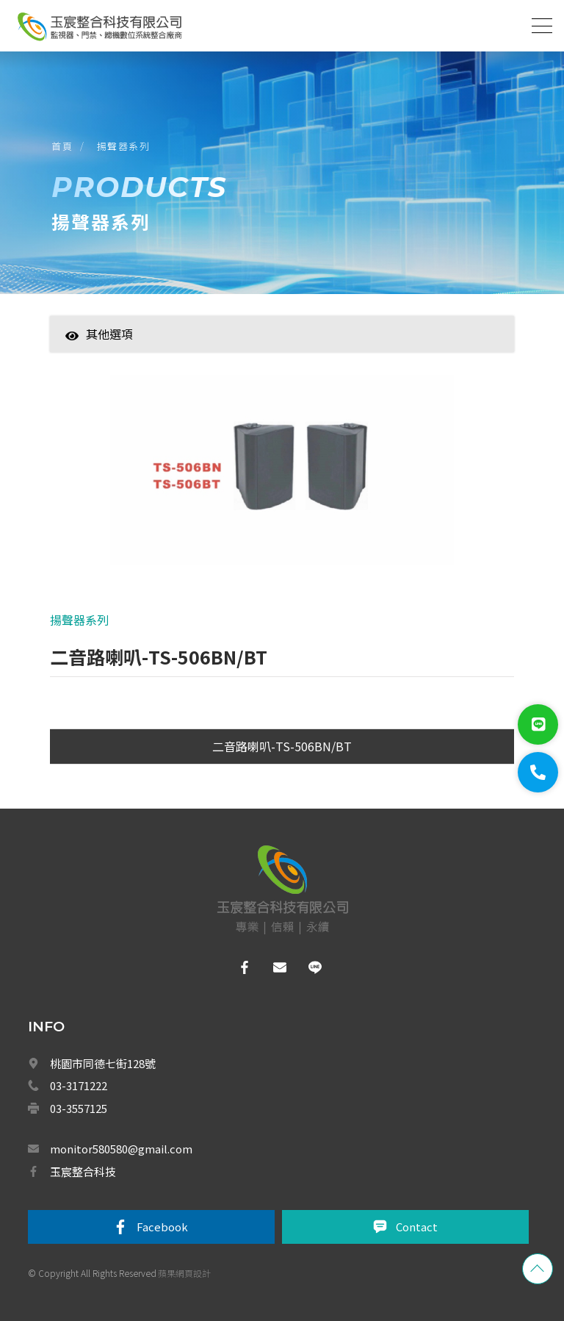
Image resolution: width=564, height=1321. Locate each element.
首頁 (62, 146)
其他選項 (99, 334)
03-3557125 (78, 1108)
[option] (282, 477)
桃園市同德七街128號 (103, 1063)
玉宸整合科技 (83, 1171)
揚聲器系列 (124, 146)
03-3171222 (78, 1085)
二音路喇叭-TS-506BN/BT (282, 746)
